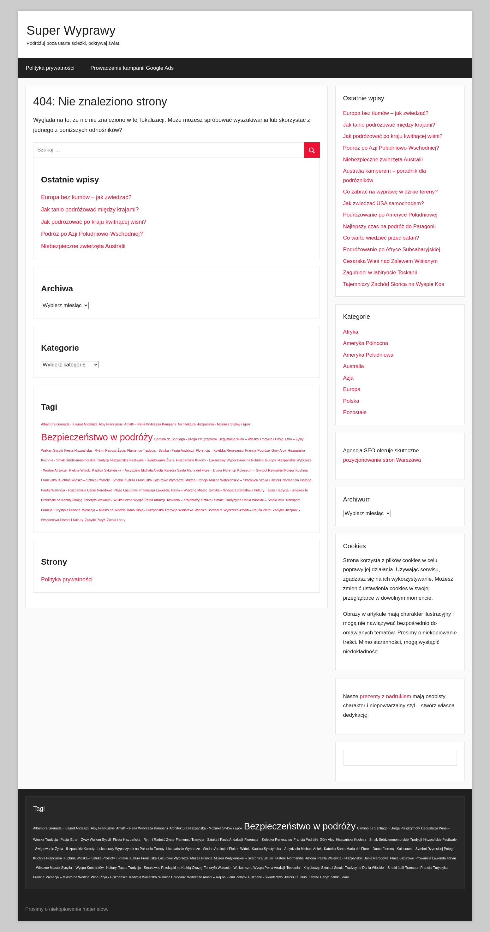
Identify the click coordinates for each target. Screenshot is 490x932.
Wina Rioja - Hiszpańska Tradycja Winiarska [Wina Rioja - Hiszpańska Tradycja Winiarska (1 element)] (160, 510)
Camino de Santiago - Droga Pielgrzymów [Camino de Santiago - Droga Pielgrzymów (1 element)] (185, 439)
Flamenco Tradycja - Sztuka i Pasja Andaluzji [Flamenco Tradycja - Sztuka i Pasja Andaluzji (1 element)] (160, 450)
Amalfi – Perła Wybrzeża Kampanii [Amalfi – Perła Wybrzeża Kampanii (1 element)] (150, 424)
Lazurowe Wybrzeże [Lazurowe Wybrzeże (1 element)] (168, 480)
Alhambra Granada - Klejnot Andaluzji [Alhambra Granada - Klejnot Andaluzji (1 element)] (69, 424)
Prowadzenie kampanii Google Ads (132, 68)
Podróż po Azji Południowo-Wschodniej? (92, 234)
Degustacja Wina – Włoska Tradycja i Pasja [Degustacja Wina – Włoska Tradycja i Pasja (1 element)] (251, 439)
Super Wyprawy (71, 30)
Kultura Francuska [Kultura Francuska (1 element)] (138, 480)
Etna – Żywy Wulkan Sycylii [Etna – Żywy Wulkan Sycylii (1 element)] (90, 839)
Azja (348, 378)
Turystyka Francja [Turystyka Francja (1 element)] (67, 510)
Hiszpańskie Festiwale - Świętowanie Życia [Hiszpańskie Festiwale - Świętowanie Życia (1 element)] (142, 460)
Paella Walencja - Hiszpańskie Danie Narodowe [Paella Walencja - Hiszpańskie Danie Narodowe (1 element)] (76, 490)
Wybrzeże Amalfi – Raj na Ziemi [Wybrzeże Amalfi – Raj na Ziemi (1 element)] (247, 510)
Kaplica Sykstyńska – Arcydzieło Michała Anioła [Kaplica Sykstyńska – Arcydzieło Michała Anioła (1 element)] (127, 470)
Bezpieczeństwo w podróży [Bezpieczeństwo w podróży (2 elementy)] (97, 437)
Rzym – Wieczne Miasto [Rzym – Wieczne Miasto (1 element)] (189, 490)
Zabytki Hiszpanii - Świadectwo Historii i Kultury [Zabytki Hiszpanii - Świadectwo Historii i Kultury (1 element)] (271, 877)
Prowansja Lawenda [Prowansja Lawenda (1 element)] (154, 490)
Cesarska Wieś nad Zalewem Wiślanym (390, 261)
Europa (352, 389)
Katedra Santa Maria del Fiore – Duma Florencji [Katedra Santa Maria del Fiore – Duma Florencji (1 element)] (200, 470)
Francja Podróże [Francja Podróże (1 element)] (257, 450)
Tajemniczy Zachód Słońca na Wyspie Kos (393, 284)
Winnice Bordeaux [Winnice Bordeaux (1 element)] (208, 510)
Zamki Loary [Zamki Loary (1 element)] (116, 520)
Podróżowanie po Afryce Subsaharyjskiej (391, 249)
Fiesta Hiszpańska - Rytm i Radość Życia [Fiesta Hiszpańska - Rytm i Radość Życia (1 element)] (95, 450)
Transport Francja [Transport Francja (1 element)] (418, 868)
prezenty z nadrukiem (385, 696)
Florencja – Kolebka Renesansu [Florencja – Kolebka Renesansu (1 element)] (219, 450)
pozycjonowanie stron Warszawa (382, 460)
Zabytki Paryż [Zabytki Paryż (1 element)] (95, 520)
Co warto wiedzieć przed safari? (381, 238)
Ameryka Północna (365, 343)
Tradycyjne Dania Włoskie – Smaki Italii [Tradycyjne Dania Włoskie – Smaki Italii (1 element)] (254, 500)
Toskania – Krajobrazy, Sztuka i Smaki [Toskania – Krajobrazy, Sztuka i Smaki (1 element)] (194, 500)
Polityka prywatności (50, 68)
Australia (353, 366)
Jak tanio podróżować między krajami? (90, 209)
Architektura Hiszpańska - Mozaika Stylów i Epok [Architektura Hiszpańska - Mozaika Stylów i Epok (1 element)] (214, 424)
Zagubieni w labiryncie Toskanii (380, 273)
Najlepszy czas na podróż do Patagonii (389, 226)
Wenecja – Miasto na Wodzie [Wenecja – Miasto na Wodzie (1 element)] (104, 510)
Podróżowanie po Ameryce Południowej (390, 215)
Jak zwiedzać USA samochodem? (383, 203)
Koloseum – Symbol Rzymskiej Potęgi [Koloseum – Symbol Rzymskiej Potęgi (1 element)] (265, 470)
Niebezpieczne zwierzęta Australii (83, 246)
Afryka (350, 332)
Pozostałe (355, 412)
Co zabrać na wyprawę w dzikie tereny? (390, 192)
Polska (351, 401)
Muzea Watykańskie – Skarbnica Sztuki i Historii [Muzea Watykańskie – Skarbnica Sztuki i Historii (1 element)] (245, 480)
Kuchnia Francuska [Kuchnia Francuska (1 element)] (47, 858)
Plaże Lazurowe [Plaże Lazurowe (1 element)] (126, 490)
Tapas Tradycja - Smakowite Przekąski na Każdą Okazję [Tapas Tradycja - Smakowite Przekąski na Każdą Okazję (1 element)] (160, 868)
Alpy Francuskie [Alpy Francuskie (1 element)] (111, 424)
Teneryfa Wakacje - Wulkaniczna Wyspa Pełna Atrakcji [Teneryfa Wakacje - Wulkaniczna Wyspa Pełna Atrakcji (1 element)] (124, 500)
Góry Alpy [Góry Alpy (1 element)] (279, 450)
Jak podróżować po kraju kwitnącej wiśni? (93, 222)
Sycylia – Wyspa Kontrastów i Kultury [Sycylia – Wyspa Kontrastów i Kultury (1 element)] (236, 490)
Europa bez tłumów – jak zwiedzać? (86, 197)
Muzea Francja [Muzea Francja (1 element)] (196, 480)
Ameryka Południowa (368, 355)
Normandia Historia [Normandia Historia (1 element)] (297, 480)
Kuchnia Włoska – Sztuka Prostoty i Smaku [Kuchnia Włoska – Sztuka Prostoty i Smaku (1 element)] (90, 480)
